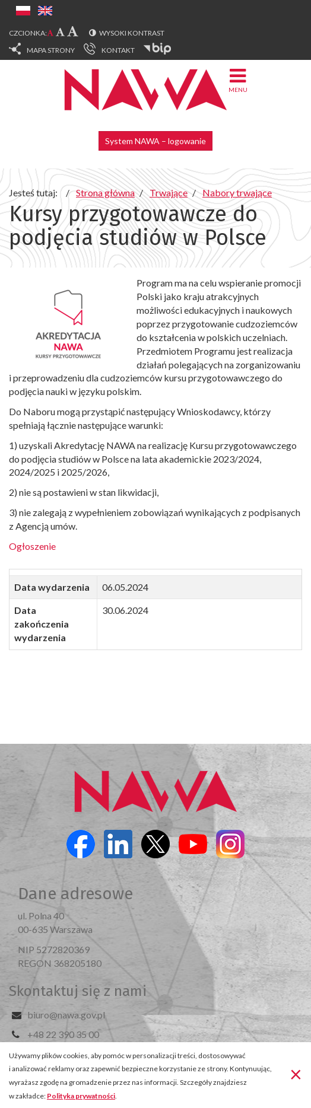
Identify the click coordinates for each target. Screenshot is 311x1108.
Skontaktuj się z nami (78, 991)
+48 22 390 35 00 (63, 1034)
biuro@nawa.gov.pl (66, 1014)
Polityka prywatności (81, 1095)
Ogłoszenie (32, 546)
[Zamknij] (296, 1074)
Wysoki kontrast (131, 32)
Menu (238, 79)
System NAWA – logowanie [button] (155, 141)
